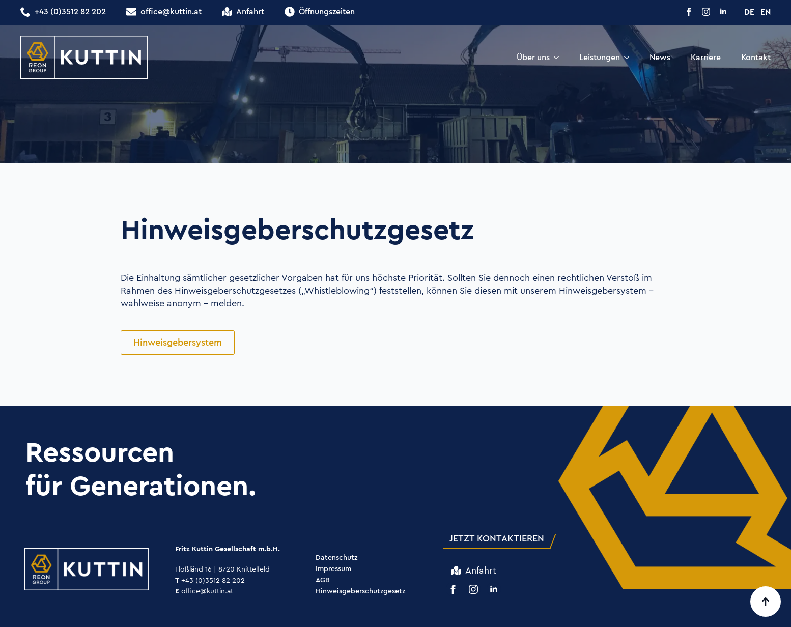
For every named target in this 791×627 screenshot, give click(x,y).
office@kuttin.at (204, 591)
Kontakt (756, 57)
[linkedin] (723, 11)
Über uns (533, 57)
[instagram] (706, 11)
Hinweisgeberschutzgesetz (360, 591)
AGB (323, 580)
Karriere (706, 57)
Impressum (333, 569)
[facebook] (688, 11)
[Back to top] (765, 601)
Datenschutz (336, 558)
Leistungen (599, 57)
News (659, 57)
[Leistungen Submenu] (629, 57)
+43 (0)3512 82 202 (210, 580)
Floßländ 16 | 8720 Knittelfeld (222, 569)
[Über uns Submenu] (559, 57)
